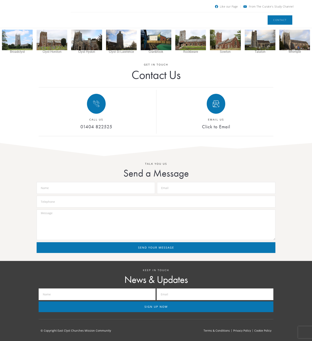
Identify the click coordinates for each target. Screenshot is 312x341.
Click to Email (216, 126)
